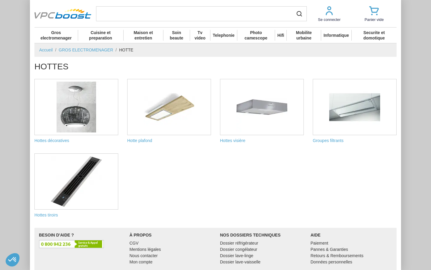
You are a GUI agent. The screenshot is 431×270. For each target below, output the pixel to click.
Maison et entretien (143, 35)
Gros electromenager (56, 35)
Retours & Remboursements (337, 255)
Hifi (280, 35)
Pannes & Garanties (329, 249)
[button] (329, 13)
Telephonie (224, 35)
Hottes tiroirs (76, 185)
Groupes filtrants (355, 111)
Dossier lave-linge (236, 255)
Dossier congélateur (238, 249)
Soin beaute (176, 35)
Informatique (336, 35)
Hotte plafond (169, 111)
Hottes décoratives (76, 111)
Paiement (319, 243)
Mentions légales (145, 249)
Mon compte (141, 262)
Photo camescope (256, 35)
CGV (134, 243)
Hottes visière (262, 111)
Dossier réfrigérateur (239, 243)
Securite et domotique (374, 35)
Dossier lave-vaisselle (240, 262)
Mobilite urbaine (304, 35)
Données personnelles (331, 262)
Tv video (200, 35)
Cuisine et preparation (100, 35)
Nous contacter (144, 255)
